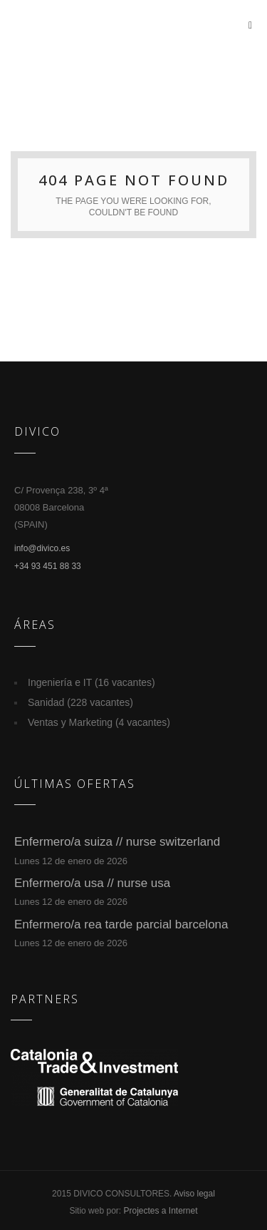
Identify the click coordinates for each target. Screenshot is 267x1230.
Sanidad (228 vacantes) (80, 702)
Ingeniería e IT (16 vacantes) (91, 682)
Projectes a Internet (160, 1211)
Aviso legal (194, 1194)
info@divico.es (42, 548)
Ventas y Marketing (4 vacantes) (99, 722)
